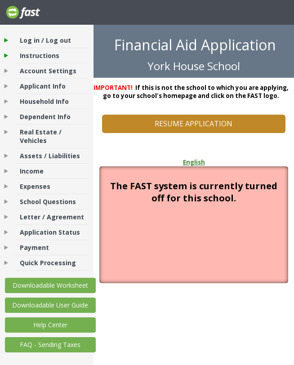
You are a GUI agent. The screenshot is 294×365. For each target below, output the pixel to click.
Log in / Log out (45, 40)
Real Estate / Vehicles (41, 136)
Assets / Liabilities (50, 155)
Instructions (39, 55)
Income (32, 171)
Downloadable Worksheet (50, 285)
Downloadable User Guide (50, 305)
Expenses (35, 186)
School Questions (48, 201)
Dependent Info (45, 116)
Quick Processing (48, 262)
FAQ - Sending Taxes (50, 344)
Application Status (50, 232)
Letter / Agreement (52, 217)
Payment (34, 247)
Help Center (50, 324)
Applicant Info (43, 86)
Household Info (44, 101)
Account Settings (48, 71)
